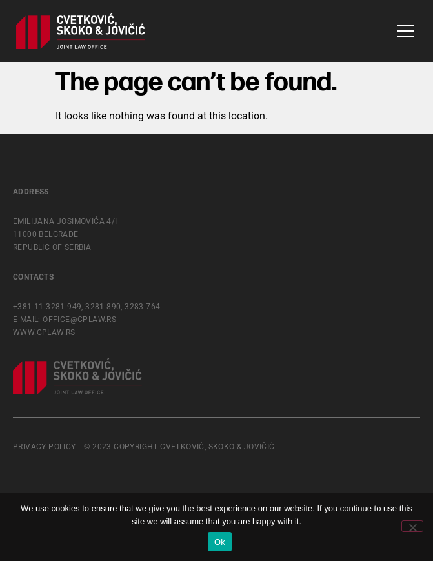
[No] (412, 526)
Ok (219, 542)
